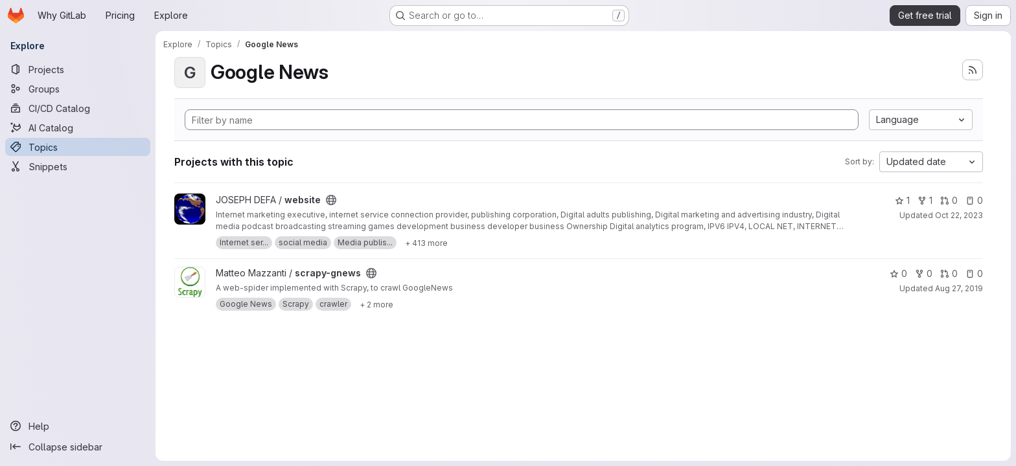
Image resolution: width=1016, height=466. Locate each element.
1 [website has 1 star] (902, 200)
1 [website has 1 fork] (925, 200)
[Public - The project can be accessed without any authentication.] (331, 200)
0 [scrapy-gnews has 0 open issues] (974, 273)
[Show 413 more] (426, 242)
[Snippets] (77, 166)
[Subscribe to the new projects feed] (972, 70)
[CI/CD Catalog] (77, 108)
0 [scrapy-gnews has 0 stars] (898, 273)
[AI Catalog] (77, 127)
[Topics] (77, 147)
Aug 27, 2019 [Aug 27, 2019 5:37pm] (959, 288)
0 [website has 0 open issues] (974, 200)
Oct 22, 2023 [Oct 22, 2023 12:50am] (959, 215)
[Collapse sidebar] (77, 447)
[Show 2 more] (376, 304)
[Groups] (77, 89)
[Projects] (77, 69)
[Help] (77, 426)
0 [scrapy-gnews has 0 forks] (923, 273)
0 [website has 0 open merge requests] (949, 200)
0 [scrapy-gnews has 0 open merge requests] (949, 273)
